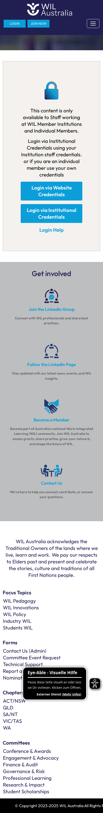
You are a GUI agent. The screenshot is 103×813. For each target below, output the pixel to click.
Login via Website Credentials (51, 191)
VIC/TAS (12, 721)
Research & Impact (24, 785)
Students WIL (18, 628)
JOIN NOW (38, 24)
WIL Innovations (21, 607)
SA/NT (10, 714)
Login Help (51, 230)
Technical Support (23, 664)
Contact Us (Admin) (24, 651)
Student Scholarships (26, 791)
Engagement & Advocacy (31, 758)
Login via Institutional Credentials (51, 213)
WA (7, 728)
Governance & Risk (24, 771)
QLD (8, 707)
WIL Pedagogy (19, 601)
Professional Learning (27, 778)
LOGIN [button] (15, 24)
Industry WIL (17, 621)
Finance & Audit (20, 764)
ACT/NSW (14, 701)
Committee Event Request (31, 657)
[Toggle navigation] (93, 23)
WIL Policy (14, 614)
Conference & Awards (27, 751)
